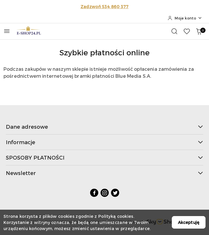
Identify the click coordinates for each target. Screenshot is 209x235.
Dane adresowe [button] (104, 126)
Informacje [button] (104, 142)
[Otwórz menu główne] (6, 31)
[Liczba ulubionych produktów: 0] (186, 31)
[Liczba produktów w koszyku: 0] (199, 31)
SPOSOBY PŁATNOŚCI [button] (104, 157)
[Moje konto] (185, 18)
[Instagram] (105, 193)
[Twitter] (115, 193)
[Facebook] (94, 193)
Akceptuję (188, 222)
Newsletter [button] (104, 173)
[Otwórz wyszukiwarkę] (174, 31)
